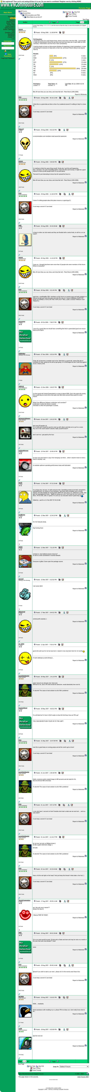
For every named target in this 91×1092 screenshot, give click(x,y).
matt (20, 225)
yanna (20, 547)
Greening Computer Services (60, 1089)
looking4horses (23, 450)
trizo (20, 97)
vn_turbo (21, 644)
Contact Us (12, 37)
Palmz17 (21, 129)
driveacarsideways (24, 418)
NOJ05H (21, 996)
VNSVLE (21, 386)
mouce (21, 29)
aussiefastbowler (24, 676)
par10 (20, 482)
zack (20, 932)
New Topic (68, 12)
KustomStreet (23, 708)
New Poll (77, 12)
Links (13, 39)
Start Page (12, 16)
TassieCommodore (24, 900)
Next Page (86, 19)
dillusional (22, 612)
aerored (21, 579)
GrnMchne (22, 515)
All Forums (24, 11)
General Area (26, 13)
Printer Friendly (72, 16)
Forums (13, 18)
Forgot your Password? (7, 58)
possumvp (22, 321)
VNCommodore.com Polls (32, 15)
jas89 (20, 1028)
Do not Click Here (53, 1079)
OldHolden (22, 353)
